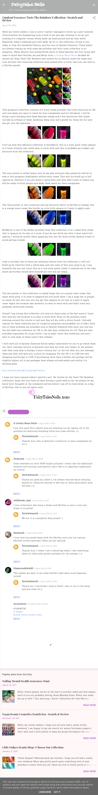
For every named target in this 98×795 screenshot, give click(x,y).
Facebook (19, 370)
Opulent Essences (18, 412)
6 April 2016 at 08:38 (34, 459)
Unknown (18, 459)
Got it (57, 792)
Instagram (30, 370)
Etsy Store (7, 370)
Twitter (41, 370)
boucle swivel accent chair (27, 614)
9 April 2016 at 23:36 (48, 581)
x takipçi (18, 611)
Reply (16, 452)
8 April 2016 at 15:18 (42, 568)
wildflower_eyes (22, 500)
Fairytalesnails (30, 436)
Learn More (45, 792)
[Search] (94, 5)
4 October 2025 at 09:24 (37, 604)
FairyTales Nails (27, 5)
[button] (94, 18)
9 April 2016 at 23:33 (48, 475)
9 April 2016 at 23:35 (48, 546)
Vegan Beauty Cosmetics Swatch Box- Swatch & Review (35, 714)
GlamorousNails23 (23, 568)
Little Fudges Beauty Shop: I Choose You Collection (32, 747)
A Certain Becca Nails (65, 55)
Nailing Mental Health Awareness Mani (25, 681)
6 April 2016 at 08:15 (46, 423)
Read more (89, 705)
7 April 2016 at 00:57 (34, 533)
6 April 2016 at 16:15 (40, 500)
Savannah (18, 533)
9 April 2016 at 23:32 (48, 436)
